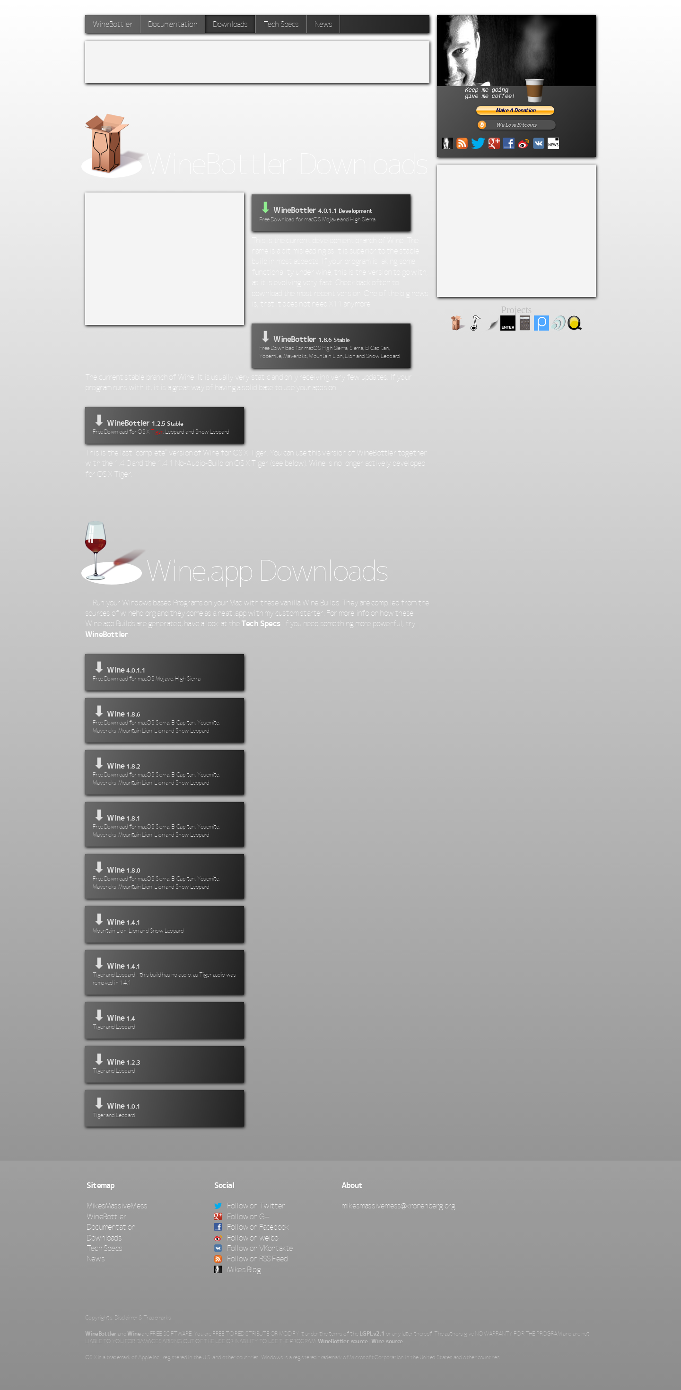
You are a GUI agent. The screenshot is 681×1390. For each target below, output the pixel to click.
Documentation (172, 24)
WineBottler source (342, 1341)
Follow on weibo (246, 1237)
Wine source (386, 1341)
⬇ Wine (164, 671)
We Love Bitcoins (516, 125)
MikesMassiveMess (117, 1205)
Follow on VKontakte (253, 1248)
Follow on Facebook (251, 1227)
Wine (133, 1334)
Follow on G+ (242, 1216)
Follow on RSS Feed (251, 1258)
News (323, 24)
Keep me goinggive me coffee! (515, 89)
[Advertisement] (257, 62)
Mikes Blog (237, 1269)
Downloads (230, 24)
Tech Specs (281, 24)
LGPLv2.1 (371, 1334)
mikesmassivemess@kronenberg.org (398, 1205)
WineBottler (112, 24)
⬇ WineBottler (331, 344)
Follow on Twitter (249, 1205)
